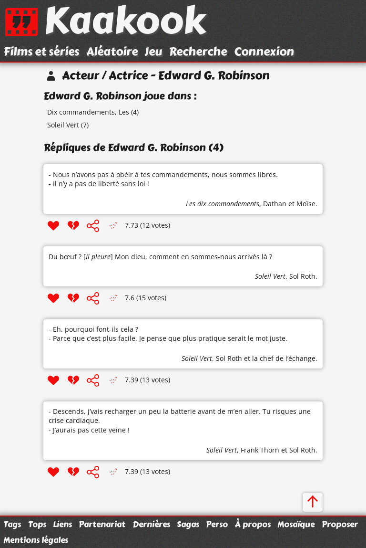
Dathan (274, 203)
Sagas (188, 524)
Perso (217, 524)
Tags (12, 524)
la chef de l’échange (283, 358)
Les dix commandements (222, 203)
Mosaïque (296, 524)
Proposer (340, 524)
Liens (62, 524)
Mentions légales (35, 540)
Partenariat (102, 524)
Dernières (151, 524)
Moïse (305, 203)
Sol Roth (302, 276)
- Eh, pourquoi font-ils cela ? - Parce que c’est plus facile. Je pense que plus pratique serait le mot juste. (168, 334)
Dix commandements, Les (88, 111)
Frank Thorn (260, 449)
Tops (37, 524)
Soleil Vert (63, 124)
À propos (253, 524)
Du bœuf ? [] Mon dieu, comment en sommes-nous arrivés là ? (160, 256)
